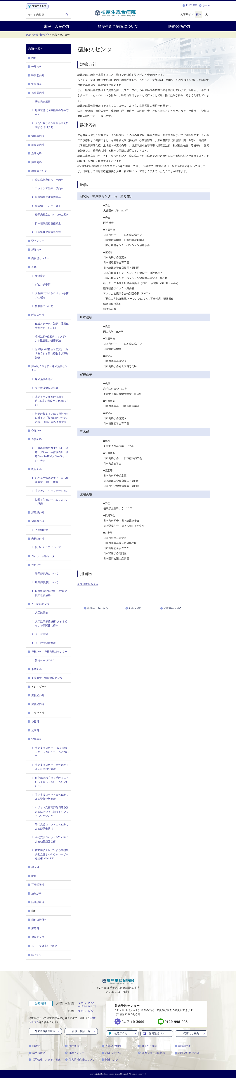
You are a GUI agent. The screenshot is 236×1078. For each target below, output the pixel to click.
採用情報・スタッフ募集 (45, 1059)
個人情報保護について (80, 1059)
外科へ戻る (137, 608)
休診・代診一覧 (84, 1031)
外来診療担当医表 (87, 584)
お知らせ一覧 (111, 1053)
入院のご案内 (111, 1046)
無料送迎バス (157, 1033)
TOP (28, 34)
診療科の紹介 (41, 34)
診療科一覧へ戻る (98, 608)
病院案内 (72, 1046)
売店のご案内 (194, 1033)
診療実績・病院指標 (151, 1053)
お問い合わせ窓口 (187, 1053)
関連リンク (110, 1059)
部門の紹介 (37, 1053)
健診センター (74, 1053)
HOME (34, 1046)
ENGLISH (190, 5)
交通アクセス (122, 1033)
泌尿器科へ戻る (174, 608)
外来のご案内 (147, 1046)
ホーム (204, 5)
